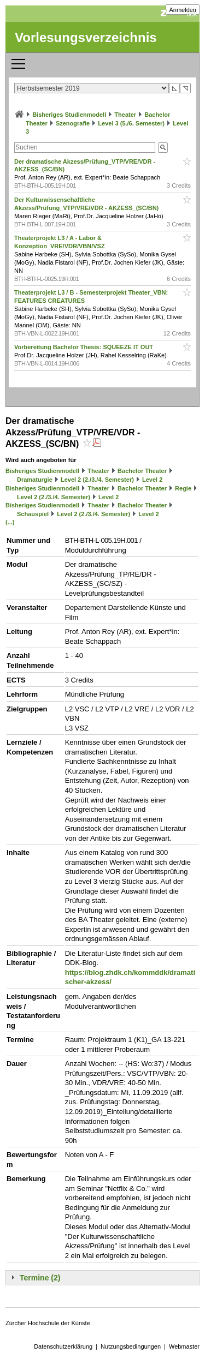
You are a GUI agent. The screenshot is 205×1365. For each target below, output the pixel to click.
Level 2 (152, 479)
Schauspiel (33, 514)
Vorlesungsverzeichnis (86, 37)
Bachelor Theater (142, 471)
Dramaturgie (34, 479)
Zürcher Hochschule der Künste (47, 1323)
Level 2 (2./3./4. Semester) (97, 479)
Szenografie (73, 123)
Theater (125, 114)
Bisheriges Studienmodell (69, 114)
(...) (10, 522)
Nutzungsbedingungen (131, 1346)
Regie (183, 488)
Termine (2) (40, 1277)
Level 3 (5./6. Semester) (131, 123)
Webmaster (184, 1346)
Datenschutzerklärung (63, 1346)
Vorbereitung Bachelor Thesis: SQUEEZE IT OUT (84, 347)
